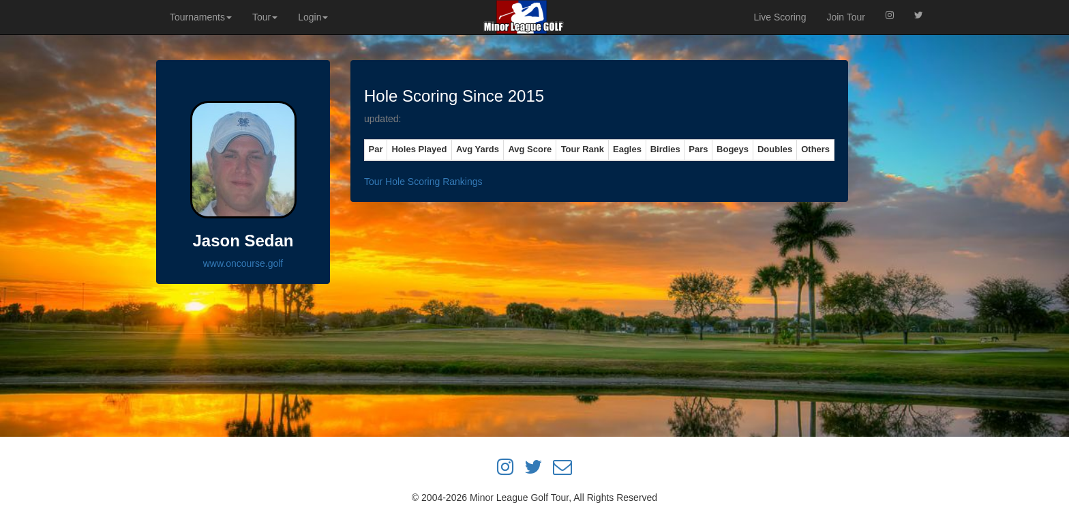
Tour (264, 17)
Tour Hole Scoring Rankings (423, 181)
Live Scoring (779, 17)
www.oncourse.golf (243, 263)
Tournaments (201, 17)
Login (313, 17)
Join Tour (845, 17)
